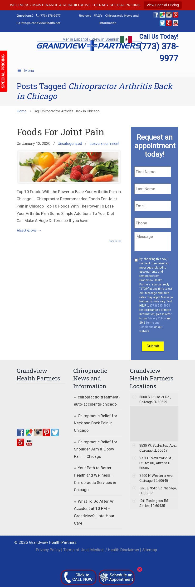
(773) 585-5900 (160, 305)
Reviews (85, 15)
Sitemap (149, 549)
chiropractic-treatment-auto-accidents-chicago (97, 401)
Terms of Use (75, 549)
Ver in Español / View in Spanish (97, 39)
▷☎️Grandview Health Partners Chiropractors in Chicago (89, 44)
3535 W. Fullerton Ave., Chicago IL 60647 (158, 448)
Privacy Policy (157, 318)
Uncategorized (70, 143)
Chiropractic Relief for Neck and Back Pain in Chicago (95, 423)
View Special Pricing (162, 5)
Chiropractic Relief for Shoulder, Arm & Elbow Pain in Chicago (95, 449)
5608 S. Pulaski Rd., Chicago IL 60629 (155, 399)
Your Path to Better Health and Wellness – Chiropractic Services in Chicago (95, 478)
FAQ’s (98, 15)
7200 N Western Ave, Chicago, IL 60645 (156, 478)
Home (21, 111)
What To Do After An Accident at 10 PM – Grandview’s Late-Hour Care (94, 512)
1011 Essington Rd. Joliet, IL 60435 (154, 503)
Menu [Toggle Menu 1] (25, 70)
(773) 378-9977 (50, 15)
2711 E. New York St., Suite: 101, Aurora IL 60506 (156, 463)
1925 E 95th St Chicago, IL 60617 (158, 490)
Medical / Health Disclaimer (114, 549)
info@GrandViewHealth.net (40, 23)
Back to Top (115, 241)
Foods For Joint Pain (60, 132)
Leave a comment (104, 143)
